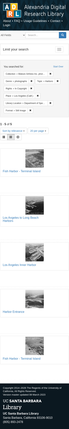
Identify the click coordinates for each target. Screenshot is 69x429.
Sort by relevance (13, 130)
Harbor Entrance (13, 311)
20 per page (38, 130)
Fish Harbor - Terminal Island (21, 171)
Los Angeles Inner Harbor (19, 264)
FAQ (17, 21)
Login (6, 25)
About (7, 21)
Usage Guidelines (35, 21)
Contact (55, 21)
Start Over (58, 66)
